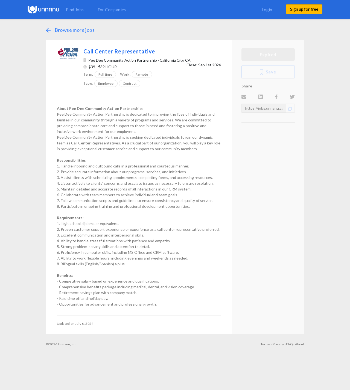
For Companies (112, 9)
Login (267, 9)
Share (246, 86)
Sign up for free (304, 9)
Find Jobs (75, 9)
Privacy (278, 344)
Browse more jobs (70, 30)
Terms (266, 344)
